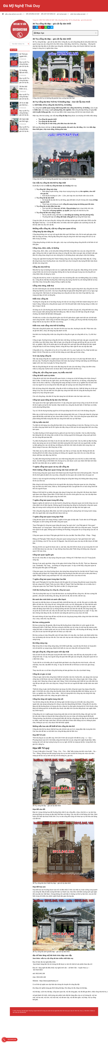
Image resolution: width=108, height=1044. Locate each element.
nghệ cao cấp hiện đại (49, 984)
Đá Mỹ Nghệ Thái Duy (21, 6)
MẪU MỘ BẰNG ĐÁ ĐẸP (32, 14)
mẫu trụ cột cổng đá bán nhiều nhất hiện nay (57, 958)
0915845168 (23, 1012)
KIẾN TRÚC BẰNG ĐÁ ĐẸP (78, 14)
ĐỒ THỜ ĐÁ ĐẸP (62, 14)
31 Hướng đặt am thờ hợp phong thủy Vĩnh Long (23, 71)
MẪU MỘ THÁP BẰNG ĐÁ (48, 14)
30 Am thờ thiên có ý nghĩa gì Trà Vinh (23, 88)
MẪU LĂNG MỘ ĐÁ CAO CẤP (14, 14)
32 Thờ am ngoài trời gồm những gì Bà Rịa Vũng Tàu (23, 55)
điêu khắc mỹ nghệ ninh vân (57, 968)
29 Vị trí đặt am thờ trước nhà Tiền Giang (24, 104)
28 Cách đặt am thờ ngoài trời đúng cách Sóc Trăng (24, 120)
